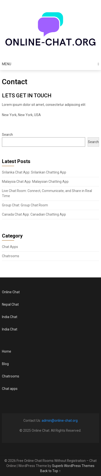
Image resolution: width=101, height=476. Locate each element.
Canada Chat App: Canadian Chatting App (34, 214)
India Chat (9, 317)
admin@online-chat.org (60, 420)
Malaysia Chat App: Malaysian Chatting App (35, 181)
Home (6, 351)
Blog (5, 364)
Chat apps (10, 389)
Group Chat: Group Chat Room (25, 205)
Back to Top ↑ (50, 471)
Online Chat (11, 292)
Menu (6, 64)
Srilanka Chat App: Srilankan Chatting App (34, 172)
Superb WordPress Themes (73, 466)
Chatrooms (10, 256)
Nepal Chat (10, 304)
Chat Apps (10, 247)
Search (7, 135)
